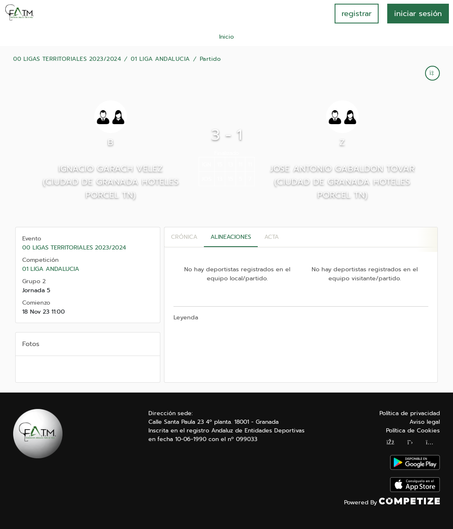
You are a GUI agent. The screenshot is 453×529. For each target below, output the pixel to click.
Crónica (184, 237)
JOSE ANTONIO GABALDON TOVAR (342, 168)
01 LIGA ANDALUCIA (160, 59)
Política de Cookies (413, 430)
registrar (357, 13)
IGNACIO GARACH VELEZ (110, 168)
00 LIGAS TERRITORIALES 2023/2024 (67, 59)
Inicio (226, 36)
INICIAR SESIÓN (418, 13)
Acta (271, 237)
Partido (210, 59)
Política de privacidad (409, 413)
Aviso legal (424, 422)
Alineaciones (230, 237)
